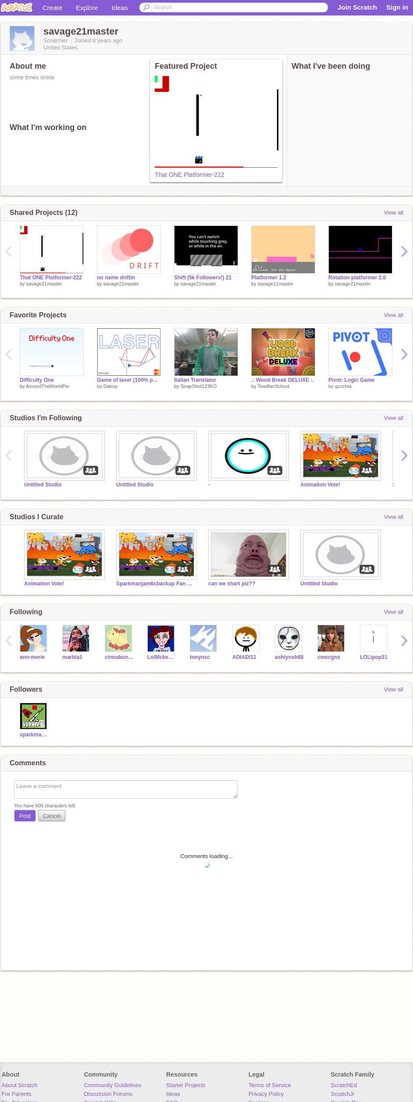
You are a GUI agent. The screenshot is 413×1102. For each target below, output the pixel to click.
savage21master (44, 283)
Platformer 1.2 (268, 278)
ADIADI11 (244, 657)
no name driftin (116, 278)
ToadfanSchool (273, 386)
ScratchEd (344, 1085)
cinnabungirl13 (119, 657)
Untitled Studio (42, 485)
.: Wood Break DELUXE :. (282, 380)
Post (25, 816)
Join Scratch (357, 7)
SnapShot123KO (199, 386)
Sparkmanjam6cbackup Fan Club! (155, 584)
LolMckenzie (162, 657)
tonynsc (200, 657)
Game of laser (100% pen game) (129, 380)
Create (52, 7)
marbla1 (72, 657)
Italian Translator (195, 380)
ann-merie (32, 657)
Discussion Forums (108, 1094)
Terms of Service (270, 1085)
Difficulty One (37, 380)
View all (393, 212)
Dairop (110, 386)
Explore (87, 7)
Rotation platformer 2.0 (357, 278)
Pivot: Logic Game (351, 380)
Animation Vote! (320, 485)
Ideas (120, 7)
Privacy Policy (266, 1094)
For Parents (17, 1094)
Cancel (52, 816)
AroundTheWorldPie (47, 386)
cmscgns (328, 657)
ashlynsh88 (289, 657)
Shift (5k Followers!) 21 (202, 278)
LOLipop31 (374, 657)
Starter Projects (186, 1085)
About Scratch (20, 1085)
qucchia (343, 386)
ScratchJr (343, 1094)
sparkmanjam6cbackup (34, 735)
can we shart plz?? (231, 584)
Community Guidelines (112, 1085)
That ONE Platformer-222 (189, 174)
